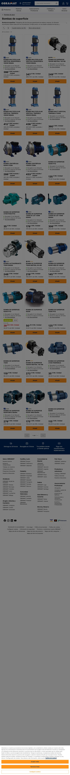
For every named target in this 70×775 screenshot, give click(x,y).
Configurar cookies (35, 771)
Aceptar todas (35, 761)
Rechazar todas (35, 766)
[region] (35, 760)
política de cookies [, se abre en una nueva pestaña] (51, 758)
